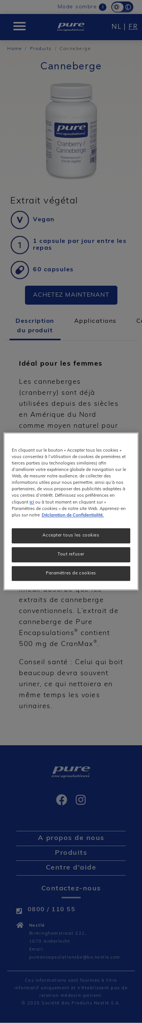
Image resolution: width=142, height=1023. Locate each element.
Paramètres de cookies (71, 573)
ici (32, 502)
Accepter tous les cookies (70, 535)
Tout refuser (71, 554)
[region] (70, 511)
